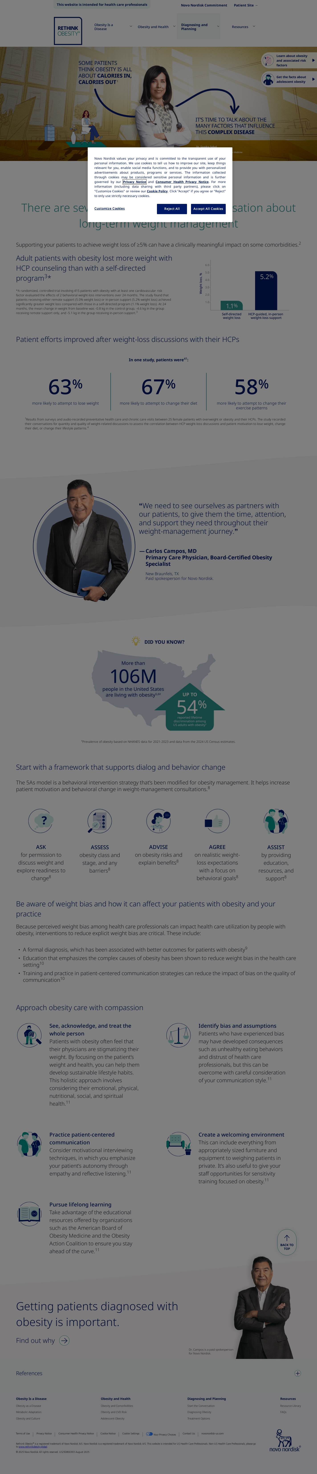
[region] (160, 184)
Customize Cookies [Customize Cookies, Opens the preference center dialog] (109, 208)
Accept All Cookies (208, 209)
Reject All (172, 209)
